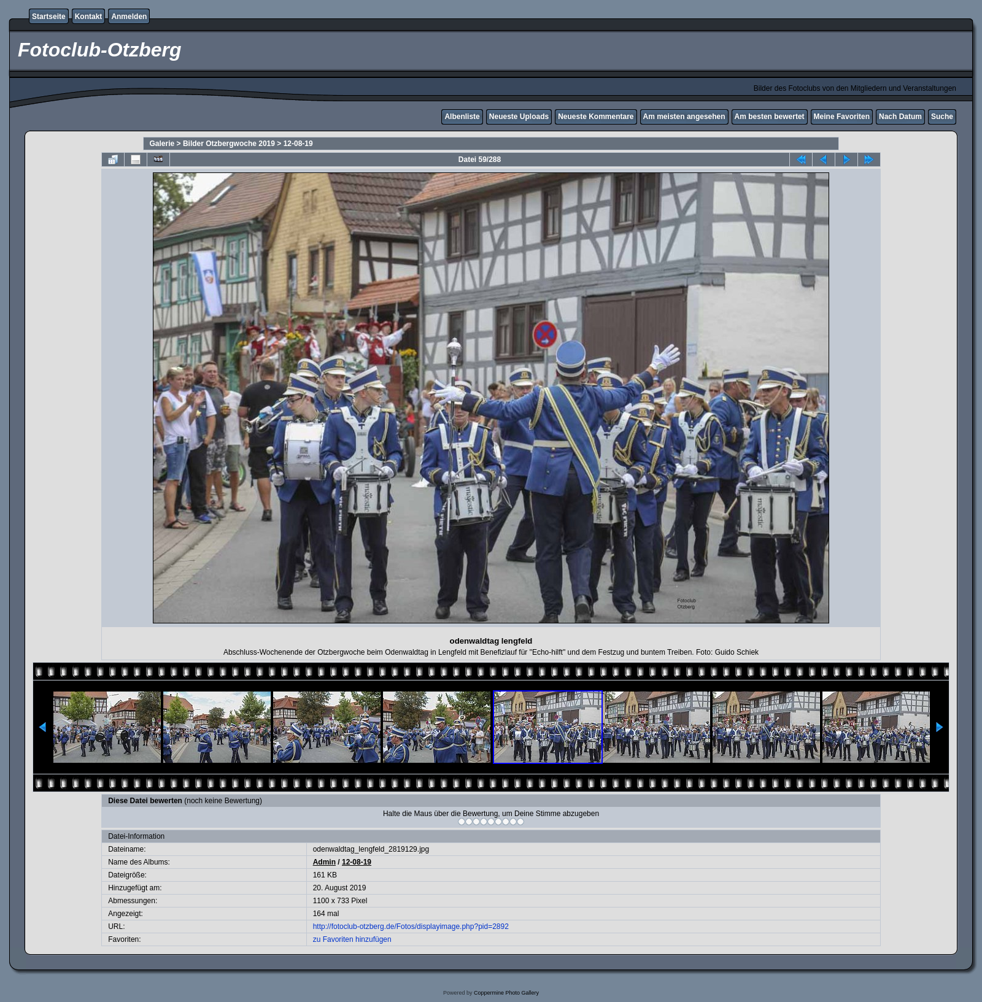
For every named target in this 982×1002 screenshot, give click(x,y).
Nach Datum (900, 116)
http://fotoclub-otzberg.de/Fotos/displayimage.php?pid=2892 (411, 926)
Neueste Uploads (519, 116)
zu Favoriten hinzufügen (352, 939)
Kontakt (88, 16)
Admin (324, 862)
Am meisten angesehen (684, 116)
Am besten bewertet (770, 116)
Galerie (162, 143)
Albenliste (461, 116)
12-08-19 (298, 143)
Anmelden (129, 16)
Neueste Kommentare (595, 116)
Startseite (49, 16)
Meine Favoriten (842, 116)
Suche (942, 116)
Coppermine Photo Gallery (506, 993)
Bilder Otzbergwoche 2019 (229, 143)
